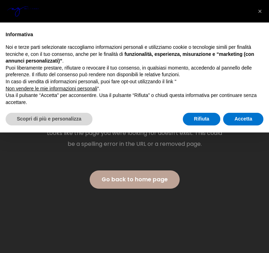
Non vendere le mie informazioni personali (51, 88)
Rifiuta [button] (201, 119)
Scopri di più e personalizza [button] (49, 119)
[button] (259, 11)
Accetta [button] (243, 119)
